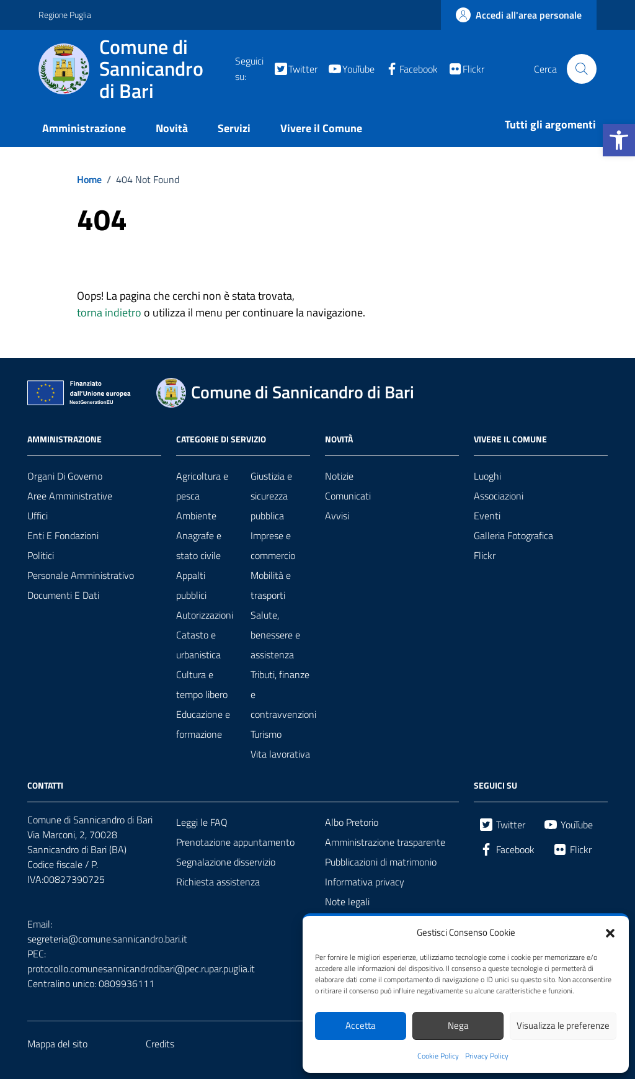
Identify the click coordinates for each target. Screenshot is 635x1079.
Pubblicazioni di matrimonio (381, 861)
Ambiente (196, 515)
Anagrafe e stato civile (198, 545)
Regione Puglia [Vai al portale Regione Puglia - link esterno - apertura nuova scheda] (64, 14)
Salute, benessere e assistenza (275, 634)
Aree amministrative (69, 495)
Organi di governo (64, 475)
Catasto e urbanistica (198, 644)
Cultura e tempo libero (202, 684)
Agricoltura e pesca (202, 485)
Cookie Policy (438, 1056)
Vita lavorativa (280, 753)
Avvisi (337, 515)
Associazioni (498, 495)
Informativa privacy (364, 881)
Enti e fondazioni (63, 535)
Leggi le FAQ (202, 822)
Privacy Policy (486, 1056)
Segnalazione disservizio (225, 861)
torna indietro (109, 312)
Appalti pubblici (191, 585)
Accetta (360, 1025)
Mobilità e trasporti (271, 585)
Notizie (339, 475)
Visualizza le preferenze (563, 1025)
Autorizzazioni (204, 614)
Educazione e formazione (203, 724)
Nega (458, 1025)
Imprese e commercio (273, 545)
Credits (160, 1043)
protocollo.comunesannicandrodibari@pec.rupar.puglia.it (141, 968)
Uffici (37, 515)
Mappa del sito (57, 1043)
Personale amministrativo (80, 575)
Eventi (487, 515)
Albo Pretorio (351, 822)
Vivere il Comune (321, 128)
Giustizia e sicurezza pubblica (271, 495)
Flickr (484, 555)
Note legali (347, 901)
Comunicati (348, 495)
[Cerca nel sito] (582, 69)
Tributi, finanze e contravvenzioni (283, 694)
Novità (172, 128)
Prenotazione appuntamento (235, 842)
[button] (619, 140)
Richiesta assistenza (218, 881)
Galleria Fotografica (513, 535)
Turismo (266, 734)
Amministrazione (84, 128)
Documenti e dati (63, 595)
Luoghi (487, 475)
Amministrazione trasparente (385, 842)
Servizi (234, 128)
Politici (40, 555)
